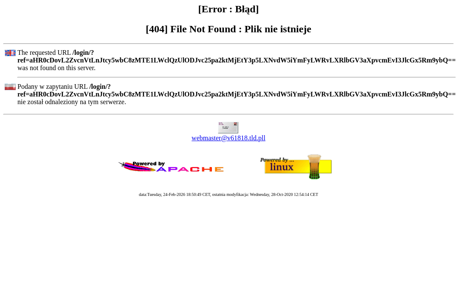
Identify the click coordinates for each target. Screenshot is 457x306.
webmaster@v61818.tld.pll (228, 138)
